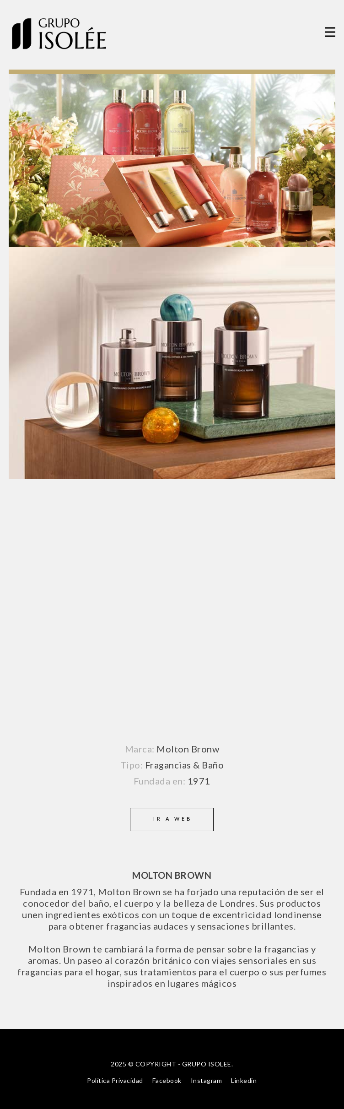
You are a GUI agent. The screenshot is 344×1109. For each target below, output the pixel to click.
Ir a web (173, 819)
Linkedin (244, 1080)
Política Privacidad (115, 1080)
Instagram (206, 1080)
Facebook (167, 1080)
